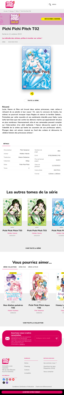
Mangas (11, 11)
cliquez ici (22, 344)
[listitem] (3, 379)
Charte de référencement (44, 387)
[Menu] (55, 4)
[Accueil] (10, 4)
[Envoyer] (56, 338)
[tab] (6, 144)
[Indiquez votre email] (44, 338)
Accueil (6, 11)
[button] (51, 19)
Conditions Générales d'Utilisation (23, 387)
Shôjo (17, 11)
